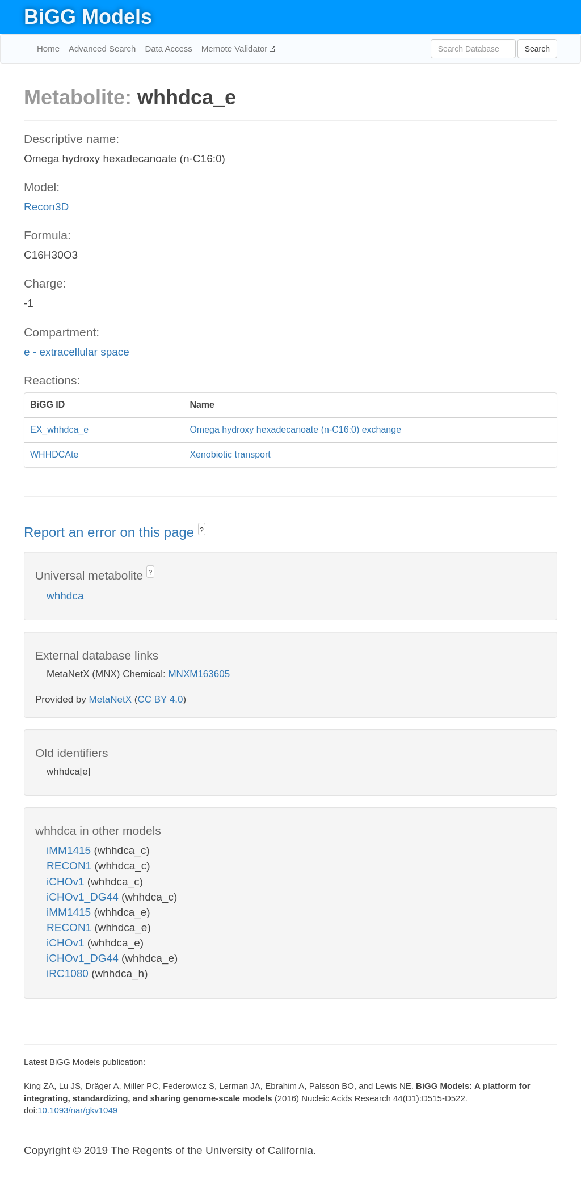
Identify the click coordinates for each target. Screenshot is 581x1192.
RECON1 (70, 866)
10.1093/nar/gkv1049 (77, 1110)
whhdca (65, 596)
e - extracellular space (76, 352)
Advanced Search (102, 48)
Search (537, 48)
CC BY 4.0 (160, 699)
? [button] (202, 530)
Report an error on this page (111, 532)
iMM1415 (70, 850)
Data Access (168, 48)
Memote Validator (235, 48)
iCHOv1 (67, 881)
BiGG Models (88, 16)
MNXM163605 (199, 674)
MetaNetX (110, 699)
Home (48, 48)
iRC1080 (69, 973)
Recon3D (46, 207)
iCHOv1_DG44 (84, 897)
